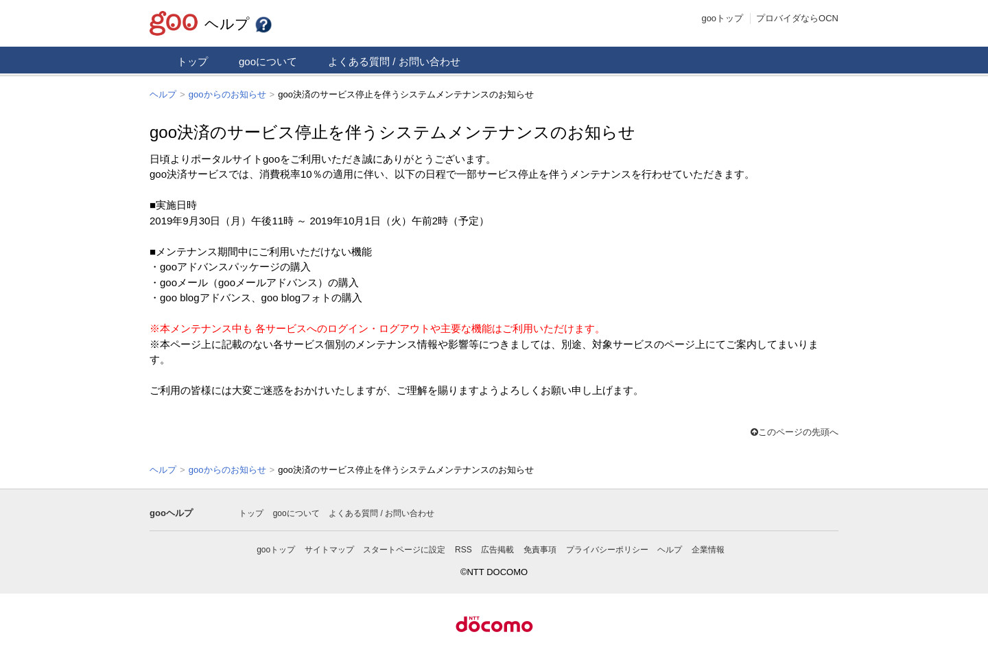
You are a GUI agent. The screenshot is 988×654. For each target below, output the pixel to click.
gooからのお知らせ (227, 94)
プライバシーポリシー (607, 548)
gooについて (268, 61)
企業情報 (708, 548)
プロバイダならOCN (797, 18)
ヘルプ (238, 24)
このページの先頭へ (794, 431)
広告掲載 (497, 548)
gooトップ (722, 18)
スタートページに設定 (404, 548)
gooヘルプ (171, 511)
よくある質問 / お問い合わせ (394, 61)
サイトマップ (329, 548)
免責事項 (540, 548)
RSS (463, 548)
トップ (192, 61)
